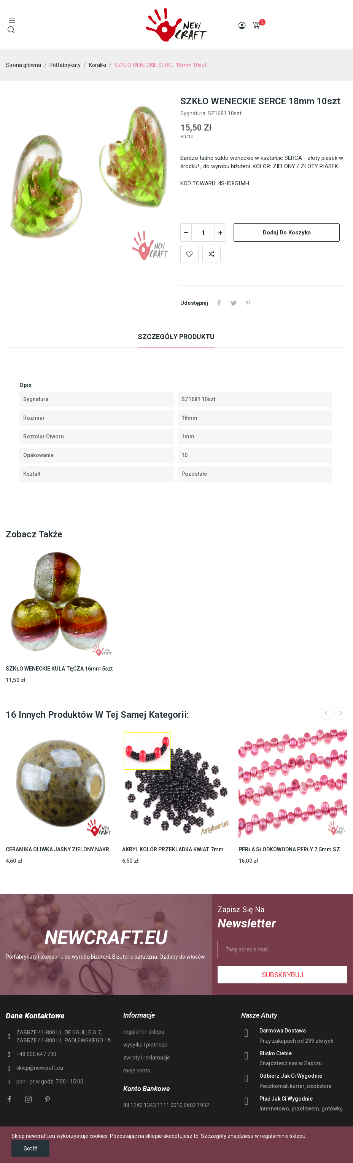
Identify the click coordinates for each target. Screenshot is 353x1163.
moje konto (136, 1070)
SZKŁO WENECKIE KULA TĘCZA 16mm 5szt (59, 669)
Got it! (30, 1148)
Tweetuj (233, 303)
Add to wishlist (189, 254)
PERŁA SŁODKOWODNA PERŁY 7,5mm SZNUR (293, 849)
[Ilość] (203, 232)
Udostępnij (219, 303)
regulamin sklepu (143, 1032)
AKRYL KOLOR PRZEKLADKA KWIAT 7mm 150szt (176, 849)
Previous (325, 713)
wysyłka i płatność (145, 1045)
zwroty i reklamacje (146, 1058)
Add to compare (211, 254)
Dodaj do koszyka (287, 232)
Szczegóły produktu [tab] (176, 337)
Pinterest (248, 303)
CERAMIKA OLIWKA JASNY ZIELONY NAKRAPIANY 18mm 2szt (60, 849)
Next (340, 713)
